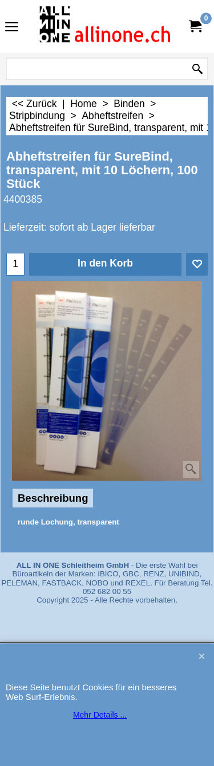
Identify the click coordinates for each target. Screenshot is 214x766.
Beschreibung (53, 498)
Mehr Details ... (100, 714)
